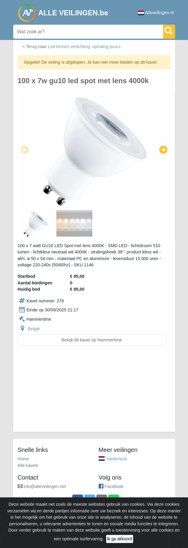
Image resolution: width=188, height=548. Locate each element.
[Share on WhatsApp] (113, 500)
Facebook (114, 486)
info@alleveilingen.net (45, 486)
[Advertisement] (94, 392)
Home (23, 458)
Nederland (117, 458)
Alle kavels (28, 465)
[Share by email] (101, 500)
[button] (25, 149)
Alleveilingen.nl (156, 12)
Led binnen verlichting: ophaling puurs (84, 46)
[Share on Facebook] (77, 500)
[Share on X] (89, 500)
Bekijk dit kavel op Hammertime (91, 340)
